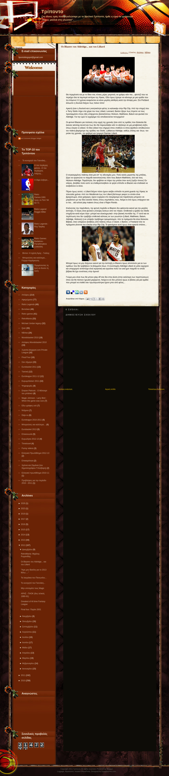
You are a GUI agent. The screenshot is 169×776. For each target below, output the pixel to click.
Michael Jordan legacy (32, 323)
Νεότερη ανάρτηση (65, 389)
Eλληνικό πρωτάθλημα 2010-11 (35, 473)
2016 (23, 524)
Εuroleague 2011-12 (31, 376)
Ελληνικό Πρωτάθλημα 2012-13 (35, 453)
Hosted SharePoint (82, 771)
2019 (23, 514)
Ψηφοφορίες (27, 386)
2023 (23, 508)
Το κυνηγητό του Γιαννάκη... (34, 160)
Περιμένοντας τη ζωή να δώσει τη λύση (41, 268)
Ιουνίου (25, 642)
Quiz (24, 328)
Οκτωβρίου (27, 621)
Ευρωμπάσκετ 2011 (31, 381)
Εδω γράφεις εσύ (29, 405)
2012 (23, 545)
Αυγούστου (27, 632)
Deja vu (25, 415)
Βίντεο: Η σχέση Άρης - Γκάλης (36, 253)
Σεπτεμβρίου (27, 627)
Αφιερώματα (27, 299)
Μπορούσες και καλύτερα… (34, 424)
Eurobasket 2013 (29, 429)
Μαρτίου (25, 658)
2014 (23, 535)
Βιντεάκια (26, 309)
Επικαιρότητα (28, 461)
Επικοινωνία (27, 434)
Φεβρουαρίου (28, 663)
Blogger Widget (36, 138)
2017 (23, 519)
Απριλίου (26, 653)
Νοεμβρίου (27, 616)
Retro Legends (28, 304)
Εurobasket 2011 (29, 367)
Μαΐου (25, 647)
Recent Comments (24, 138)
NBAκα (25, 333)
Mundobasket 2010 (30, 337)
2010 (23, 680)
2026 (23, 503)
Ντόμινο (25, 410)
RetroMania (27, 318)
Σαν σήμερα (27, 362)
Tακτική (25, 372)
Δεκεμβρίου (27, 549)
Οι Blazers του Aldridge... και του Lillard (83, 46)
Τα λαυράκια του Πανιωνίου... (34, 578)
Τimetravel (26, 443)
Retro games (28, 314)
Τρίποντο (52, 11)
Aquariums (69, 771)
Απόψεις (26, 295)
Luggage (60, 771)
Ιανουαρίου (27, 669)
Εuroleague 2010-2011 (32, 420)
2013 (23, 540)
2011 (23, 675)
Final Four (26, 357)
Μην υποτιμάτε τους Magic (32, 588)
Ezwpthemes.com (108, 771)
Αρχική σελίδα (110, 389)
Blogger (110, 769)
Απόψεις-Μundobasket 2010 (34, 342)
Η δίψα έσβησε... (41, 180)
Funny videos (28, 448)
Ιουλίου (25, 637)
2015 (23, 529)
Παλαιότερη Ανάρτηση (156, 389)
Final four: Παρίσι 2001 (31, 609)
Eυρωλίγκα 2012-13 (31, 439)
